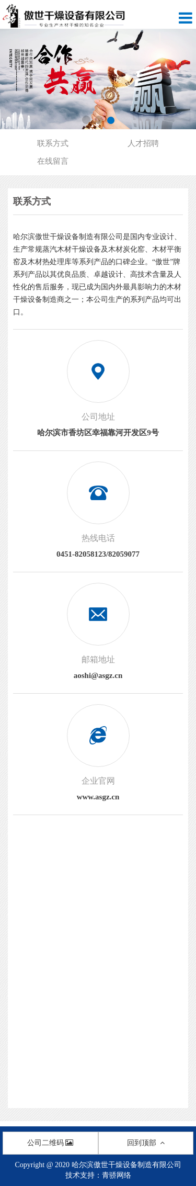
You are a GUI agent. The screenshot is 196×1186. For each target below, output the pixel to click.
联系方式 (52, 143)
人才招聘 (143, 143)
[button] (86, 120)
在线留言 (52, 161)
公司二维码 (50, 1143)
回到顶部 (146, 1143)
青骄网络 (116, 1175)
